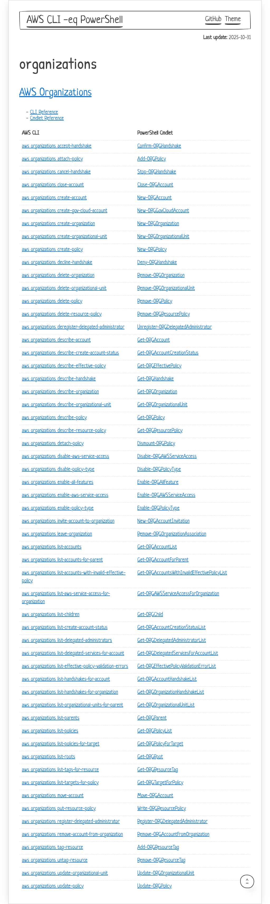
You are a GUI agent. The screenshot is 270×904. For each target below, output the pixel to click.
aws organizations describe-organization (60, 392)
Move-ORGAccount (155, 796)
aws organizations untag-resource (55, 860)
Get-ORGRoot (150, 757)
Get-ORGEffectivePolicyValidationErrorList (176, 666)
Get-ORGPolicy (151, 418)
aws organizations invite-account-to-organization (68, 521)
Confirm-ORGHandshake (159, 146)
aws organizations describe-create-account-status (70, 353)
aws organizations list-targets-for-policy (60, 783)
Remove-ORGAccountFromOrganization (173, 834)
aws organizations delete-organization (58, 275)
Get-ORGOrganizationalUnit (162, 405)
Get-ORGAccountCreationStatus (168, 353)
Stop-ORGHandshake (156, 172)
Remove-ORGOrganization (161, 275)
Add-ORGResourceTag (158, 847)
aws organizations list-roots (48, 757)
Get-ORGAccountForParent (163, 560)
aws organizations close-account (53, 185)
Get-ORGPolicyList (154, 731)
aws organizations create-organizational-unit (64, 237)
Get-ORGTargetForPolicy (160, 783)
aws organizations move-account (53, 796)
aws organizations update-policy (53, 886)
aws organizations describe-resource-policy (64, 431)
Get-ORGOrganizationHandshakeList (170, 692)
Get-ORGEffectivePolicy (159, 366)
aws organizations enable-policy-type (58, 508)
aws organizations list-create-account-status (65, 628)
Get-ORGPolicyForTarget (160, 744)
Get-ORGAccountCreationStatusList (171, 628)
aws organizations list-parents (50, 718)
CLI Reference (44, 112)
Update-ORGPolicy (154, 886)
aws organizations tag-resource (52, 847)
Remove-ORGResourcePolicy (163, 314)
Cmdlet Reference (47, 118)
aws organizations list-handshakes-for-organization (70, 692)
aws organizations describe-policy (54, 418)
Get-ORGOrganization (157, 392)
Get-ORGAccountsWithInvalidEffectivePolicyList (182, 573)
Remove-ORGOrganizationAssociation (171, 534)
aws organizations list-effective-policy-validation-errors (75, 666)
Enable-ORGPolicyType (158, 508)
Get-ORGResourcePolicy (159, 431)
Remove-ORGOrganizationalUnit (166, 288)
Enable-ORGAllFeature (158, 482)
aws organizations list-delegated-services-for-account (73, 653)
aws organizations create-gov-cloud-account (64, 211)
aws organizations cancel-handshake (56, 172)
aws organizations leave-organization (57, 534)
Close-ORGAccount (155, 185)
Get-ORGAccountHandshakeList (167, 679)
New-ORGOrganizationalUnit (163, 237)
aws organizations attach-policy (52, 159)
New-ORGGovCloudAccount (163, 211)
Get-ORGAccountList (157, 547)
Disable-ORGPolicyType (159, 469)
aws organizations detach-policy (53, 444)
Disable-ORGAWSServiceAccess (167, 457)
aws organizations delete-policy (52, 301)
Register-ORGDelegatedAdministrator (172, 822)
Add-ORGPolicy (151, 159)
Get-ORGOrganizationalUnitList (166, 705)
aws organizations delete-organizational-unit (64, 288)
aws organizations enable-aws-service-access (65, 495)
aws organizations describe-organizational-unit (66, 405)
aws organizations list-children (50, 615)
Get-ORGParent (152, 718)
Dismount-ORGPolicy (156, 444)
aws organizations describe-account (56, 340)
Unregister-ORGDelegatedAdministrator (174, 327)
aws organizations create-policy (52, 250)
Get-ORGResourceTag (157, 770)
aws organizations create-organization (58, 224)
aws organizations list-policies (50, 731)
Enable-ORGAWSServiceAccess (166, 495)
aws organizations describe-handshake (59, 379)
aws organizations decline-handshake (57, 263)
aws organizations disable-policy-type (58, 469)
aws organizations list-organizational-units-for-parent (72, 705)
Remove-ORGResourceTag (161, 860)
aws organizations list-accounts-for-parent (62, 560)
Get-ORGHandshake (155, 379)
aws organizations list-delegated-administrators (67, 640)
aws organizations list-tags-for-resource (60, 770)
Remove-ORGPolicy (154, 301)
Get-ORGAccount (153, 340)
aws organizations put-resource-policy (59, 809)
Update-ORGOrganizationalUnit (165, 873)
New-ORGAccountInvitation (163, 521)
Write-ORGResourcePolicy (161, 809)
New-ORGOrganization (158, 224)
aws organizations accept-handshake (56, 146)
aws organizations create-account (54, 198)
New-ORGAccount (154, 198)
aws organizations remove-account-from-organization (72, 834)
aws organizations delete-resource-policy (62, 314)
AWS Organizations (55, 92)
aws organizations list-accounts (51, 547)
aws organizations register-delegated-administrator (71, 822)
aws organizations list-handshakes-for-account (66, 679)
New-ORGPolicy (152, 250)
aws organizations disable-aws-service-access (65, 457)
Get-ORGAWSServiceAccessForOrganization (178, 594)
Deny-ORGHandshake (157, 263)
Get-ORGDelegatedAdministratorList (171, 640)
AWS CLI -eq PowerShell (75, 20)
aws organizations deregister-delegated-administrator (73, 327)
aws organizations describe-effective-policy (64, 366)
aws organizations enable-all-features (57, 482)
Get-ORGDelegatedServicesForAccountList (177, 653)
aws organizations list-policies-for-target (60, 744)
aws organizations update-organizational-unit (65, 873)
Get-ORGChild (150, 615)
